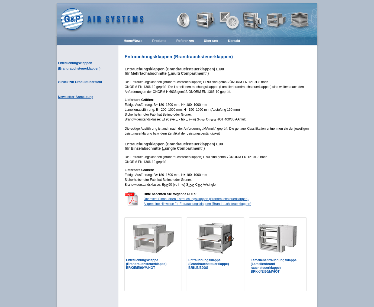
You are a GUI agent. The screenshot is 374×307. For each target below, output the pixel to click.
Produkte (159, 41)
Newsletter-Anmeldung (76, 97)
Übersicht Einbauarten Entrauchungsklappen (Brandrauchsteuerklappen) (196, 199)
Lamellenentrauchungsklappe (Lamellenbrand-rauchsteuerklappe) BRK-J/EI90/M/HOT (273, 265)
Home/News (133, 41)
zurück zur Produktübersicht (80, 82)
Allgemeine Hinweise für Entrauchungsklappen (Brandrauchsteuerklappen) (197, 204)
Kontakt (234, 41)
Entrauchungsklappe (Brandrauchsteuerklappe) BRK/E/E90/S (208, 264)
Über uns (211, 41)
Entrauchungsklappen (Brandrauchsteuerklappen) (79, 65)
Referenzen (185, 41)
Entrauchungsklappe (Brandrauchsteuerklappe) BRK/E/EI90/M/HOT (146, 264)
